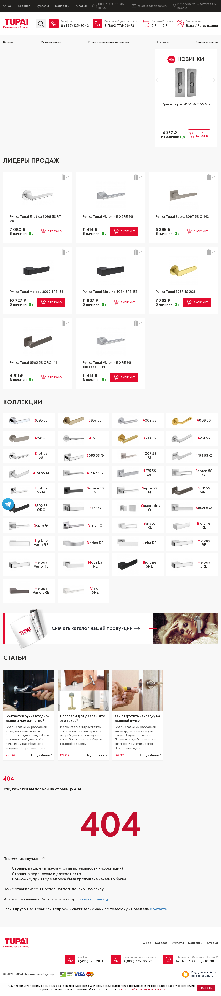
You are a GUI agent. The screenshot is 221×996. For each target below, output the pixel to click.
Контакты (62, 6)
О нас (7, 6)
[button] (158, 80)
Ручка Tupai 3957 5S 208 (178, 295)
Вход (190, 25)
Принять (206, 988)
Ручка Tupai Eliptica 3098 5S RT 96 (35, 219)
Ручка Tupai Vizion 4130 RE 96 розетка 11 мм (110, 375)
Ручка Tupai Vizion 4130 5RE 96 (108, 219)
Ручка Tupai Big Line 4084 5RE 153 (110, 297)
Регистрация (207, 25)
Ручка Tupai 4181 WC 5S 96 (185, 104)
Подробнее (40, 767)
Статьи (81, 6)
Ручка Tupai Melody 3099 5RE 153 (37, 297)
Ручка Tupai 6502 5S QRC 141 (36, 373)
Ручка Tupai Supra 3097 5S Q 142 (181, 219)
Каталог (24, 6)
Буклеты (42, 6)
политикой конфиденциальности (143, 989)
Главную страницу (92, 912)
